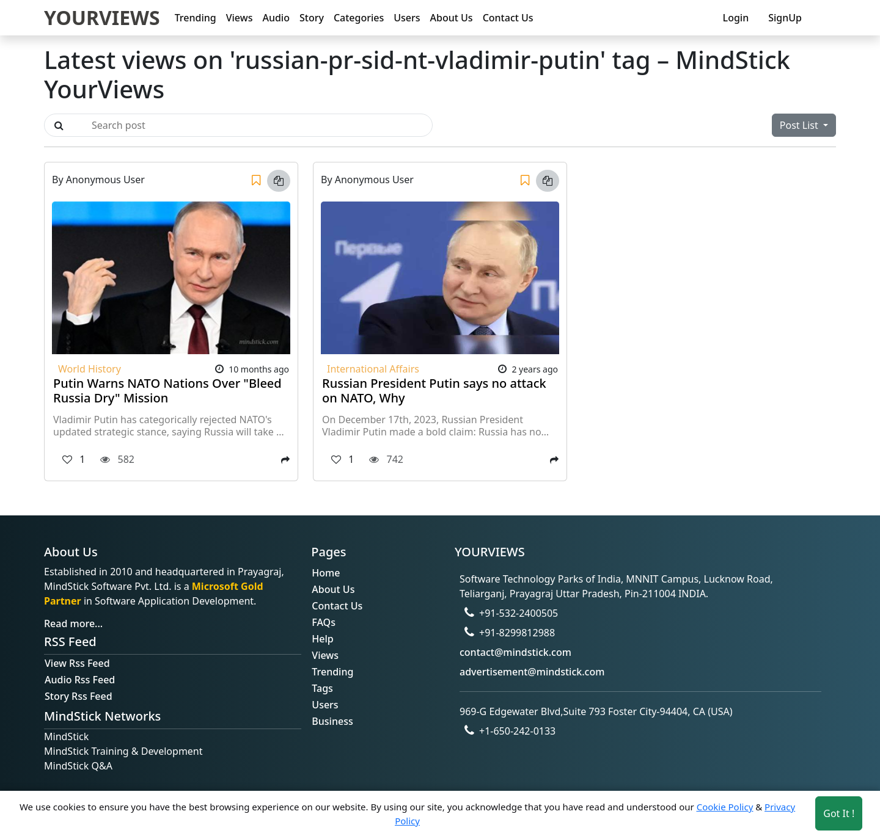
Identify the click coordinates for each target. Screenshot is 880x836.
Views (239, 17)
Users (407, 17)
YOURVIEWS (102, 17)
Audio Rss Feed (80, 679)
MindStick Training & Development (123, 751)
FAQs (324, 622)
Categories (359, 17)
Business (332, 721)
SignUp (785, 17)
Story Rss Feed (78, 696)
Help (322, 638)
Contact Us (508, 17)
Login (736, 17)
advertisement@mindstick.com (532, 671)
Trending (195, 17)
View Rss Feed (77, 663)
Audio (276, 17)
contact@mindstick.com (515, 652)
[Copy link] (278, 181)
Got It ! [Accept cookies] (838, 813)
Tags (322, 688)
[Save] (256, 181)
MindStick (66, 736)
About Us (451, 17)
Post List (800, 125)
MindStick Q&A (78, 765)
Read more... (73, 623)
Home (326, 573)
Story (311, 17)
